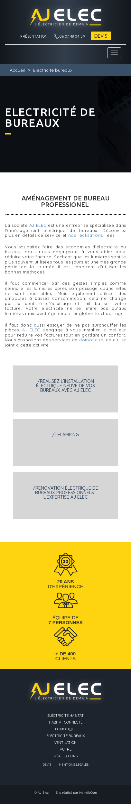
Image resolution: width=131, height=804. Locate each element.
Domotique (65, 729)
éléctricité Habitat (65, 715)
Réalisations (66, 756)
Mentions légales (74, 764)
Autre (65, 749)
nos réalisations (85, 235)
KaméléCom (88, 792)
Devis (101, 36)
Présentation (34, 36)
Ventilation (65, 742)
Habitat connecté (65, 722)
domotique (91, 339)
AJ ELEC (38, 225)
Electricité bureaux (65, 736)
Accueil (17, 70)
